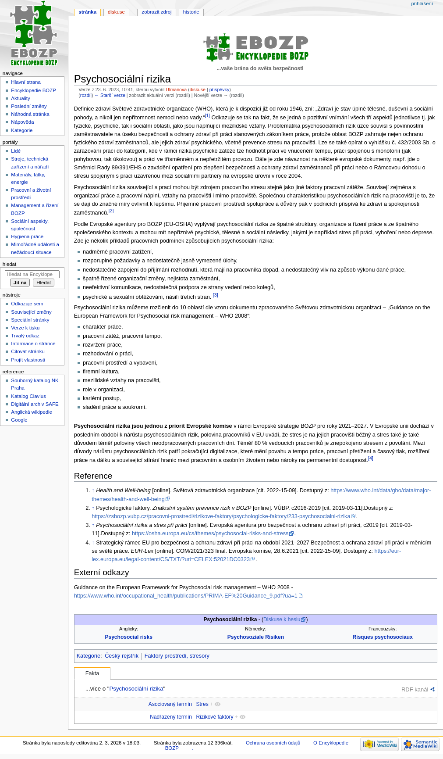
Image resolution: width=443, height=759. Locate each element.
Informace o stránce (33, 343)
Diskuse (116, 11)
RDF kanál (414, 689)
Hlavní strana (25, 82)
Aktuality (20, 98)
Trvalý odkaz (25, 335)
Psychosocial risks (128, 637)
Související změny (31, 312)
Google (19, 419)
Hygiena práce (27, 236)
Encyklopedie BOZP (33, 90)
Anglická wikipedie (31, 412)
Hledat (9, 264)
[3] (215, 294)
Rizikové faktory (215, 717)
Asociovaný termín (170, 704)
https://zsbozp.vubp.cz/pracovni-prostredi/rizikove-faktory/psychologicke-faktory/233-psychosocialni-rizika (221, 516)
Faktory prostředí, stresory (177, 656)
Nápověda (22, 122)
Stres (202, 704)
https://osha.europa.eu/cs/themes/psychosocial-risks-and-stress (210, 533)
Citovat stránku (27, 351)
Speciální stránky (30, 319)
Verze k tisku (25, 327)
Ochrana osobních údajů (273, 742)
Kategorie (88, 656)
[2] (111, 210)
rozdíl (86, 95)
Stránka (87, 11)
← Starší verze (109, 95)
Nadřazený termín (171, 717)
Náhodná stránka (30, 114)
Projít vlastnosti (28, 359)
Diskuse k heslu (281, 619)
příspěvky (219, 89)
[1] (207, 115)
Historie (191, 11)
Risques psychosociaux (383, 637)
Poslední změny (29, 106)
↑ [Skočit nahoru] (93, 490)
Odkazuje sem (27, 303)
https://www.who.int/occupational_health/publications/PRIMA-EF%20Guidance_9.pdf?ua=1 (186, 596)
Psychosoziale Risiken (255, 637)
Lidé (16, 151)
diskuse (198, 89)
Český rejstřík (121, 656)
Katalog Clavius (28, 396)
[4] (370, 458)
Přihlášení (422, 3)
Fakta (92, 673)
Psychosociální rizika (136, 688)
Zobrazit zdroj (157, 11)
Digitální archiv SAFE (34, 404)
